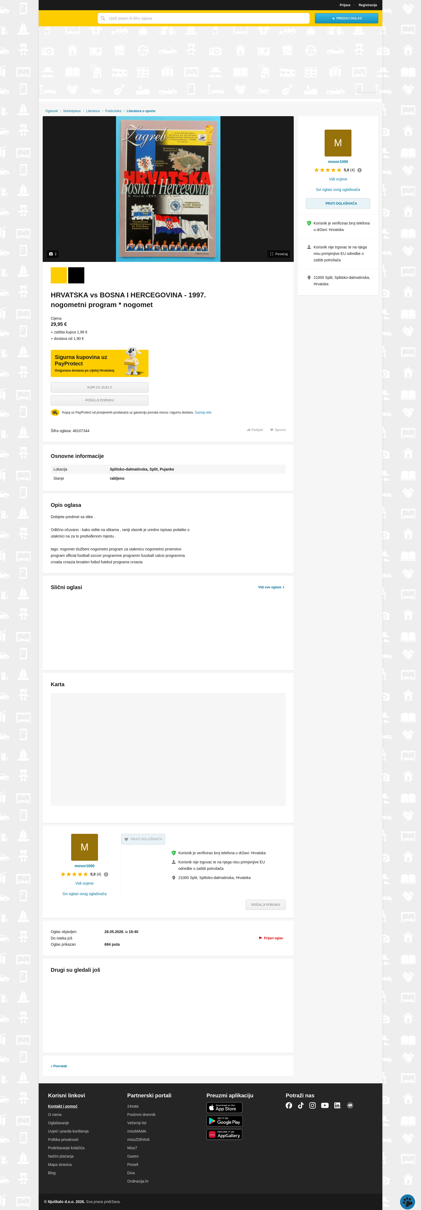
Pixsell (132, 1164)
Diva (131, 1173)
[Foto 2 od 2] (76, 275)
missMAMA (136, 1131)
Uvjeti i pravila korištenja (68, 1131)
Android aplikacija (224, 1121)
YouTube (325, 1105)
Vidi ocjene (84, 883)
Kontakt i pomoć (63, 1106)
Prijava (345, 5)
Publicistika (113, 111)
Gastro (133, 1156)
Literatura (93, 111)
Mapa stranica (60, 1164)
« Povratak (59, 1066)
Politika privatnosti (63, 1139)
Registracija (368, 5)
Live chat (408, 1202)
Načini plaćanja (61, 1156)
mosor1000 (85, 866)
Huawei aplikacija (224, 1134)
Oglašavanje (58, 1123)
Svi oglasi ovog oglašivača (85, 894)
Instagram (312, 1105)
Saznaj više (203, 412)
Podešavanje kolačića (66, 1148)
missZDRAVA (138, 1139)
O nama (54, 1114)
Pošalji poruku (99, 400)
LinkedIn (338, 1105)
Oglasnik (51, 111)
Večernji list (136, 1123)
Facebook (289, 1105)
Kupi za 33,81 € (100, 387)
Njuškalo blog (350, 1105)
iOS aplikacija (224, 1107)
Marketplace (72, 111)
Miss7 (132, 1148)
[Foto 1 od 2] (59, 275)
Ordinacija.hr (137, 1181)
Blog (52, 1173)
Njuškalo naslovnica (66, 18)
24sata (133, 1106)
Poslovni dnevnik (141, 1114)
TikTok (300, 1105)
